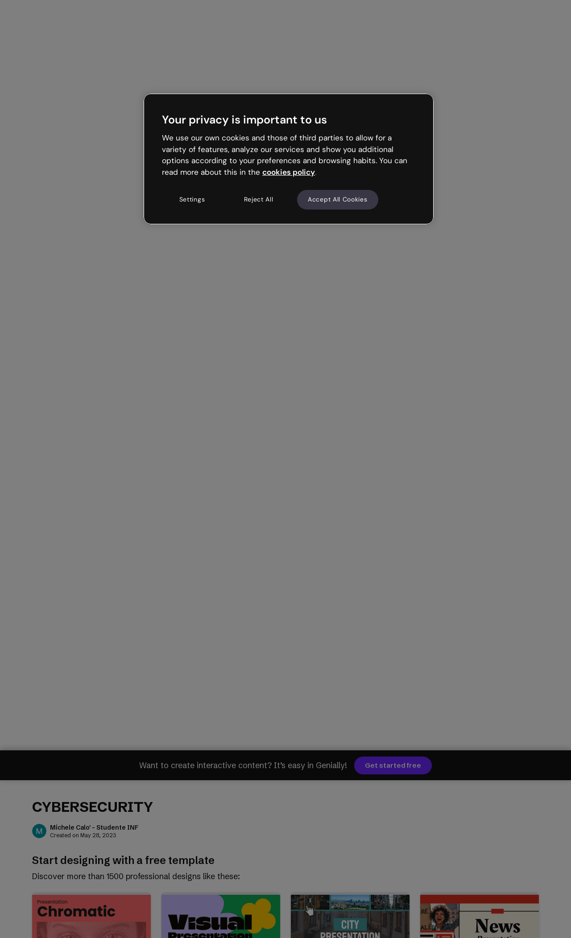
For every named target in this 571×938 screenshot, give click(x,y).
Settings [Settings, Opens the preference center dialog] (192, 199)
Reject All (258, 199)
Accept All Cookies (338, 199)
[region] (289, 159)
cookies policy (288, 172)
